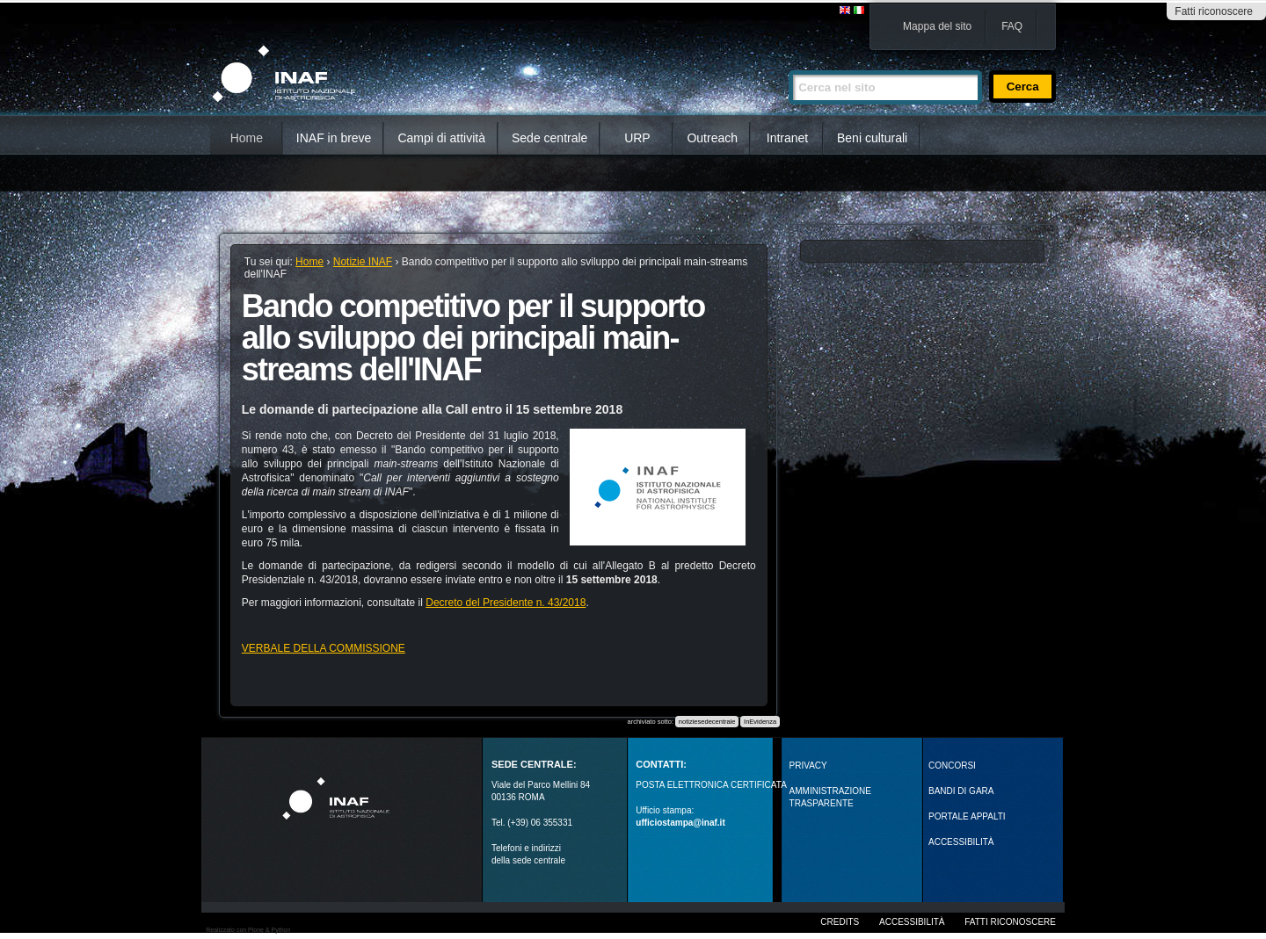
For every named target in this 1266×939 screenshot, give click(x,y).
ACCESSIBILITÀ (960, 842)
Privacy (808, 765)
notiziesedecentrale (707, 722)
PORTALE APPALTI (967, 816)
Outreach (712, 138)
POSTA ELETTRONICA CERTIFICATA (711, 785)
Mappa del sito (937, 26)
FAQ (1011, 26)
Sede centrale (549, 138)
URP (637, 138)
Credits (839, 922)
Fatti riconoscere (1214, 11)
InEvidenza (760, 722)
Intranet (787, 138)
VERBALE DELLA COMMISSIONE (323, 648)
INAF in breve (334, 138)
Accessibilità (911, 922)
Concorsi (952, 765)
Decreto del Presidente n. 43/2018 (506, 602)
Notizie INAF (362, 262)
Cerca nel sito (788, 62)
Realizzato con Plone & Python (248, 930)
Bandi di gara (960, 791)
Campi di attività (441, 138)
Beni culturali (872, 138)
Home (246, 138)
